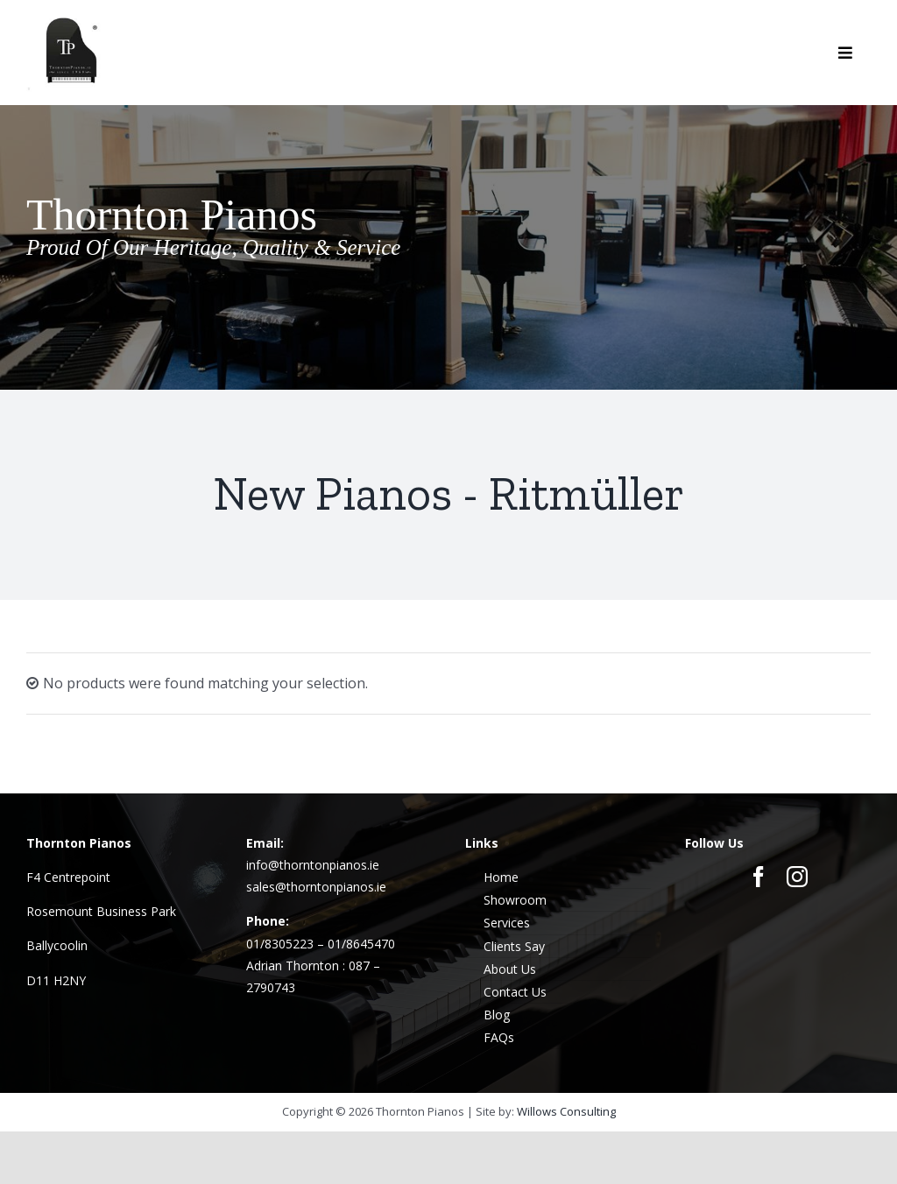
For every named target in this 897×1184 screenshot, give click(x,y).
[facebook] (758, 876)
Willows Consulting (566, 1111)
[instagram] (797, 876)
